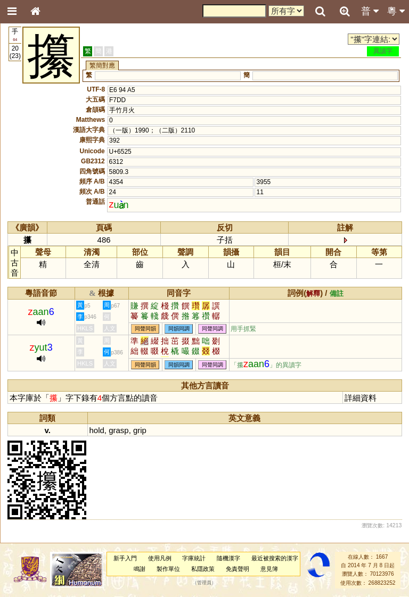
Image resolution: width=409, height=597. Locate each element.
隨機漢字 (228, 558)
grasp (118, 430)
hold (96, 430)
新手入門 (125, 558)
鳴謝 (139, 569)
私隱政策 (203, 569)
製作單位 (168, 569)
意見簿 (269, 569)
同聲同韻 (145, 329)
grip (139, 430)
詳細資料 (361, 397)
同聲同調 (212, 329)
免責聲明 (237, 569)
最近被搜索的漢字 (274, 558)
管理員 (204, 582)
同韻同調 (179, 329)
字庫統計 (194, 558)
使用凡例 (159, 558)
